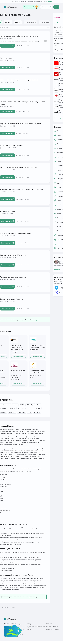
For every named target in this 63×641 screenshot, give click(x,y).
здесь (37, 320)
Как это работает (52, 627)
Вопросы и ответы (52, 629)
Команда (28, 624)
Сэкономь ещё (31, 7)
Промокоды (5, 607)
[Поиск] (50, 7)
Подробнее (49, 1)
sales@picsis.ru (58, 31)
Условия (49, 624)
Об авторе (57, 269)
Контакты (29, 629)
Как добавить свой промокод (35, 627)
